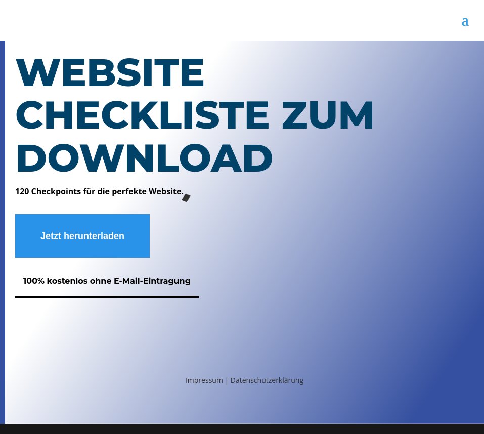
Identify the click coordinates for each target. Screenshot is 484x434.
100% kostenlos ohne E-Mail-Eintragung (107, 281)
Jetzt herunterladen (82, 236)
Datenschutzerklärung (267, 380)
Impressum (205, 380)
